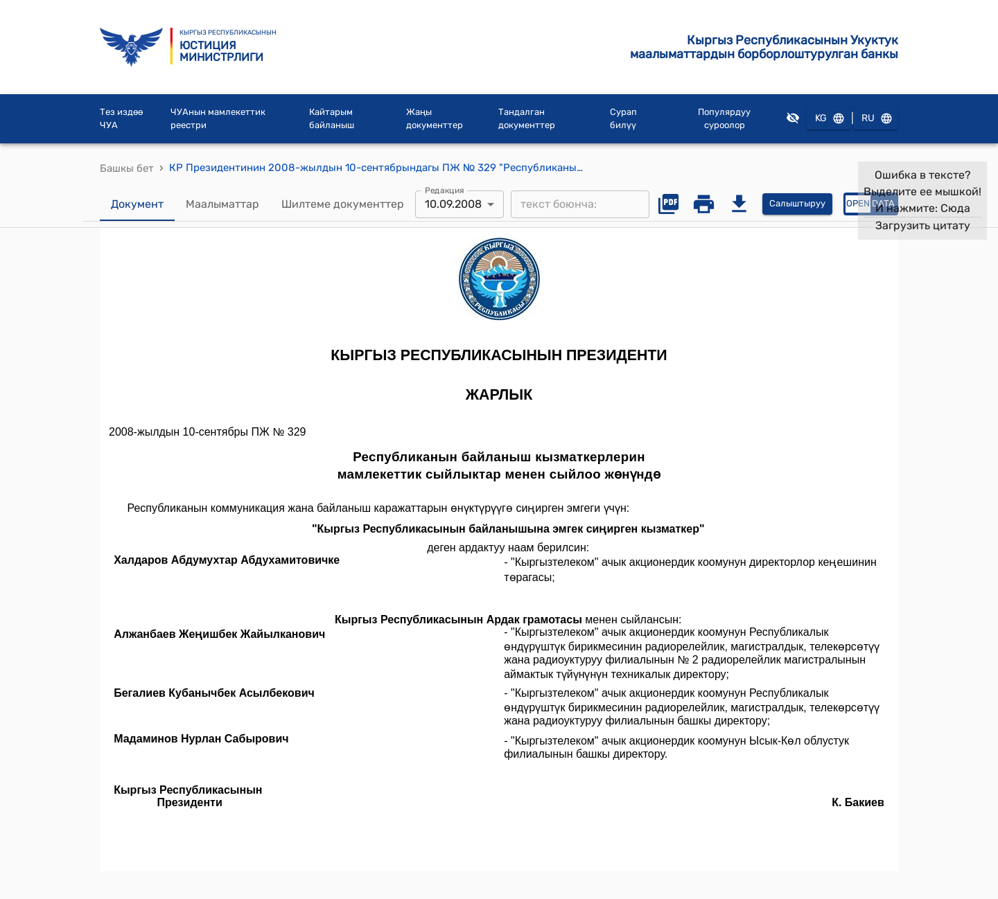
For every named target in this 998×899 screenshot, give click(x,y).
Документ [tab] (137, 204)
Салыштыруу (797, 204)
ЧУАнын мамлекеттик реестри (217, 119)
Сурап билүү (623, 119)
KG (829, 118)
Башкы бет (127, 168)
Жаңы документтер (434, 119)
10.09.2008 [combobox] (453, 204)
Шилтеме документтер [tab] (342, 204)
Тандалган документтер (526, 119)
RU (876, 118)
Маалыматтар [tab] (222, 204)
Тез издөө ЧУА (121, 119)
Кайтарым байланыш (331, 119)
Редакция (444, 190)
